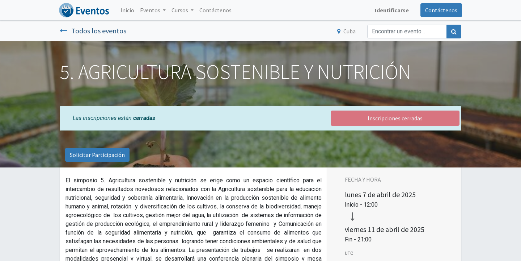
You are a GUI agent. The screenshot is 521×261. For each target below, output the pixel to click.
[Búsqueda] (453, 31)
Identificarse (391, 10)
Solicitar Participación (97, 154)
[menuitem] (128, 10)
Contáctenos (440, 10)
